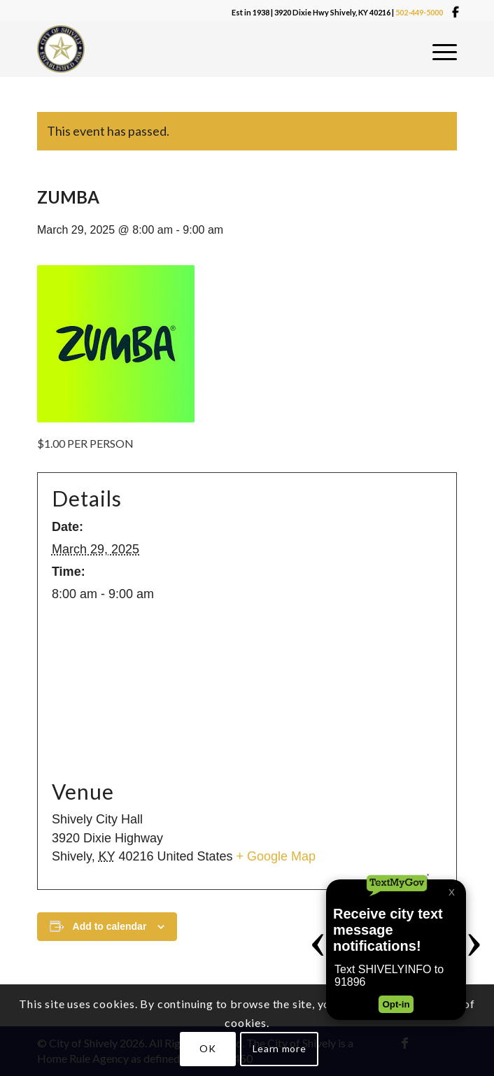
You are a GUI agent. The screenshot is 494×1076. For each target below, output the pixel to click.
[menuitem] (444, 52)
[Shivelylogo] (65, 49)
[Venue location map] (247, 691)
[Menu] (444, 52)
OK (207, 1048)
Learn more (279, 1048)
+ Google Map (276, 856)
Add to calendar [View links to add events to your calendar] (110, 926)
